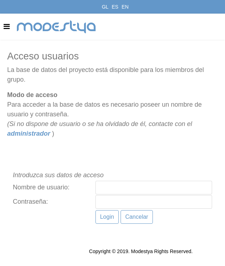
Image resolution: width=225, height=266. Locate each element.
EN (125, 7)
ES (115, 7)
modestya (57, 26)
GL (105, 7)
